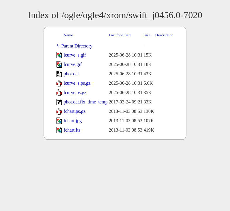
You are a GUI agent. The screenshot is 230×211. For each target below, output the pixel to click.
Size (147, 35)
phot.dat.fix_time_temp (85, 101)
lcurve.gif (72, 64)
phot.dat (71, 73)
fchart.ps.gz (74, 111)
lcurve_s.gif (74, 54)
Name (68, 35)
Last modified (120, 35)
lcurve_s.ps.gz (76, 83)
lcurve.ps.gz (74, 92)
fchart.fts (71, 129)
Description (164, 35)
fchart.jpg (72, 120)
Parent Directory (77, 45)
